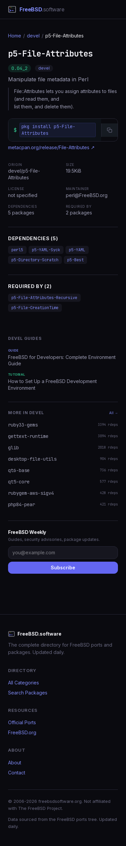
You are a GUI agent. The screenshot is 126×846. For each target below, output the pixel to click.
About (14, 762)
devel (33, 35)
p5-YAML (77, 250)
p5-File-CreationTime (34, 307)
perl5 (17, 250)
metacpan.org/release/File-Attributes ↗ (51, 147)
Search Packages (27, 692)
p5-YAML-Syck (46, 250)
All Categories (23, 682)
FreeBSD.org (22, 732)
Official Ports (22, 722)
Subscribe (63, 567)
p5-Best (75, 260)
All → (113, 413)
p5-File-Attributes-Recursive (44, 297)
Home (14, 35)
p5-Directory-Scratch (34, 260)
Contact (16, 772)
